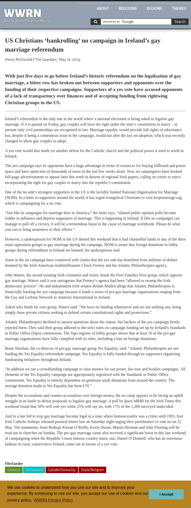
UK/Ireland (34, 470)
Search (180, 22)
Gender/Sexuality (62, 470)
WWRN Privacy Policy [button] (53, 500)
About (103, 8)
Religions (128, 8)
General (13, 470)
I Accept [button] (166, 494)
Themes (179, 8)
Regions (154, 8)
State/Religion (92, 470)
